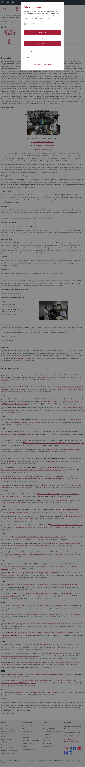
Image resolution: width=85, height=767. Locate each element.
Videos (43, 24)
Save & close (42, 44)
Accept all (42, 32)
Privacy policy (47, 65)
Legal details (37, 65)
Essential (30, 24)
